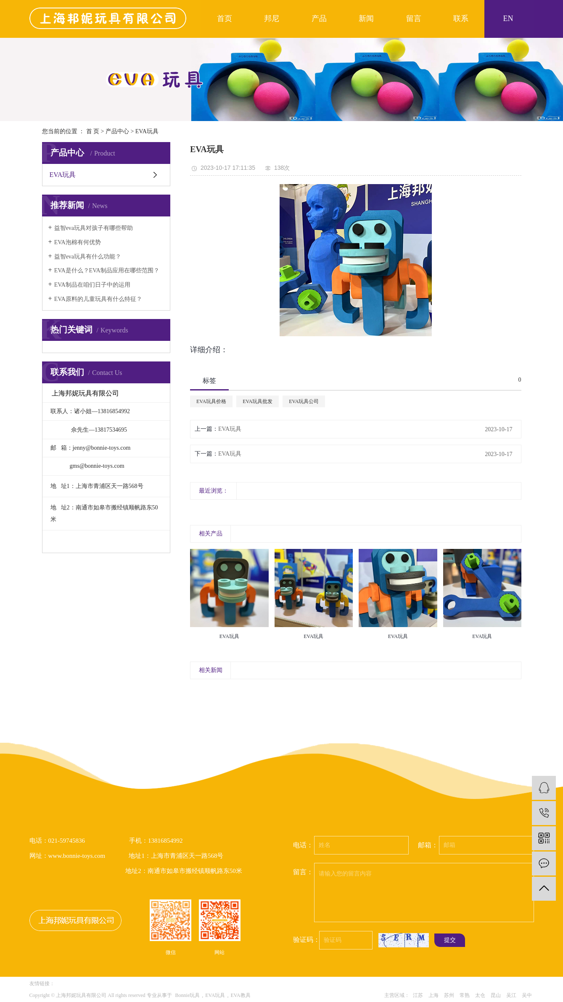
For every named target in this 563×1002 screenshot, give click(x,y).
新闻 (366, 18)
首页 (224, 18)
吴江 (511, 995)
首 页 (93, 131)
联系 (460, 18)
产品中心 (117, 131)
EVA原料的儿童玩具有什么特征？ (98, 299)
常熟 (465, 995)
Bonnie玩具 (187, 995)
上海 (433, 995)
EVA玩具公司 (304, 401)
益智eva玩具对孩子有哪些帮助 (93, 228)
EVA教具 (240, 995)
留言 (413, 18)
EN (508, 18)
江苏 (418, 995)
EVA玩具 (147, 131)
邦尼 (271, 18)
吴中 (527, 995)
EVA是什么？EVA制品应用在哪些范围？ (106, 270)
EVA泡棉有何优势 (77, 242)
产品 (319, 18)
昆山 (496, 995)
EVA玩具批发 (257, 401)
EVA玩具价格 (211, 401)
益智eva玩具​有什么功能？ (87, 256)
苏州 (449, 995)
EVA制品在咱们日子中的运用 (92, 285)
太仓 (480, 995)
